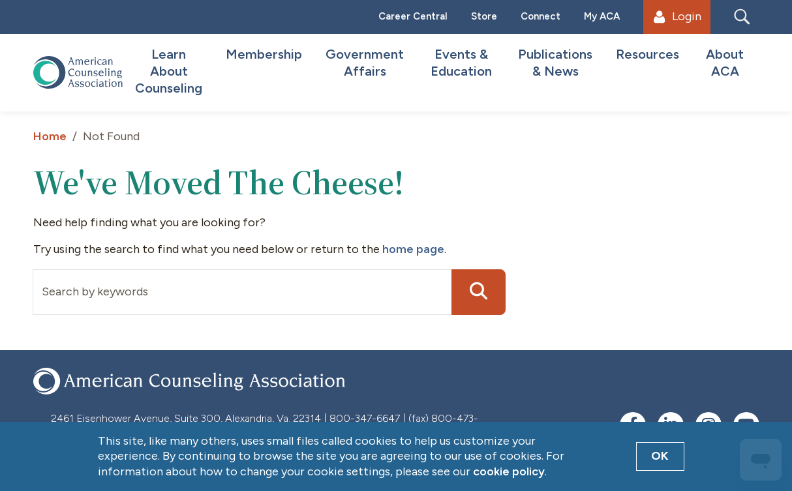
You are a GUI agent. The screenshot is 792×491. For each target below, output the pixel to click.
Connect (540, 16)
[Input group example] (242, 292)
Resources (647, 54)
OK (660, 456)
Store (484, 16)
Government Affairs (365, 62)
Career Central (413, 16)
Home (50, 136)
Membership (264, 54)
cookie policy (509, 471)
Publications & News (555, 62)
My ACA (602, 16)
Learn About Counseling (168, 71)
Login (677, 16)
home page (413, 249)
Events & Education (461, 62)
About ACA (725, 62)
